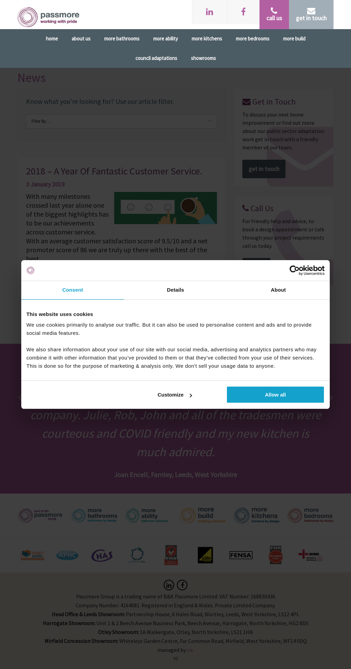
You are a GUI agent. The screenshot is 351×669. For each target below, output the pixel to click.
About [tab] (278, 290)
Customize (175, 395)
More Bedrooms (252, 38)
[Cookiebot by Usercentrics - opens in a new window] (295, 270)
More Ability (165, 38)
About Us (81, 38)
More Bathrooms (122, 38)
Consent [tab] (72, 290)
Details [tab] (175, 290)
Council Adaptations (156, 58)
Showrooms (203, 58)
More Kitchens (207, 38)
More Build (294, 38)
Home (52, 38)
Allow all (275, 395)
